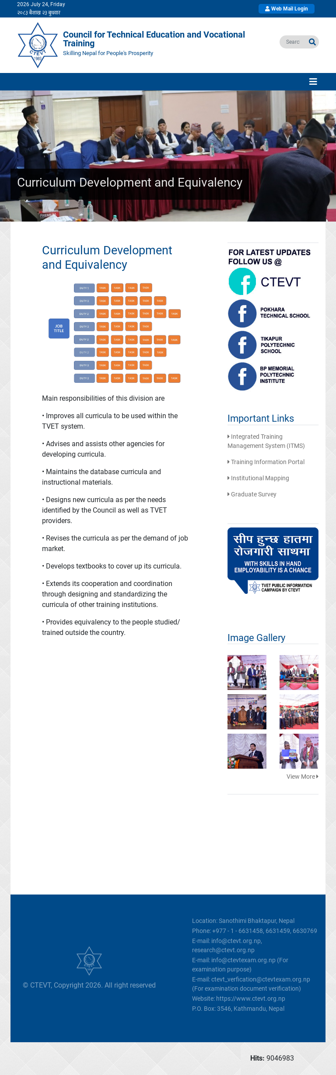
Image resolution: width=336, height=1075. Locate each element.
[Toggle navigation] (313, 81)
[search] (293, 42)
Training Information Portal (266, 461)
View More (302, 776)
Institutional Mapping (258, 478)
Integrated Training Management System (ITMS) (266, 441)
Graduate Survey (252, 494)
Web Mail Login (286, 9)
